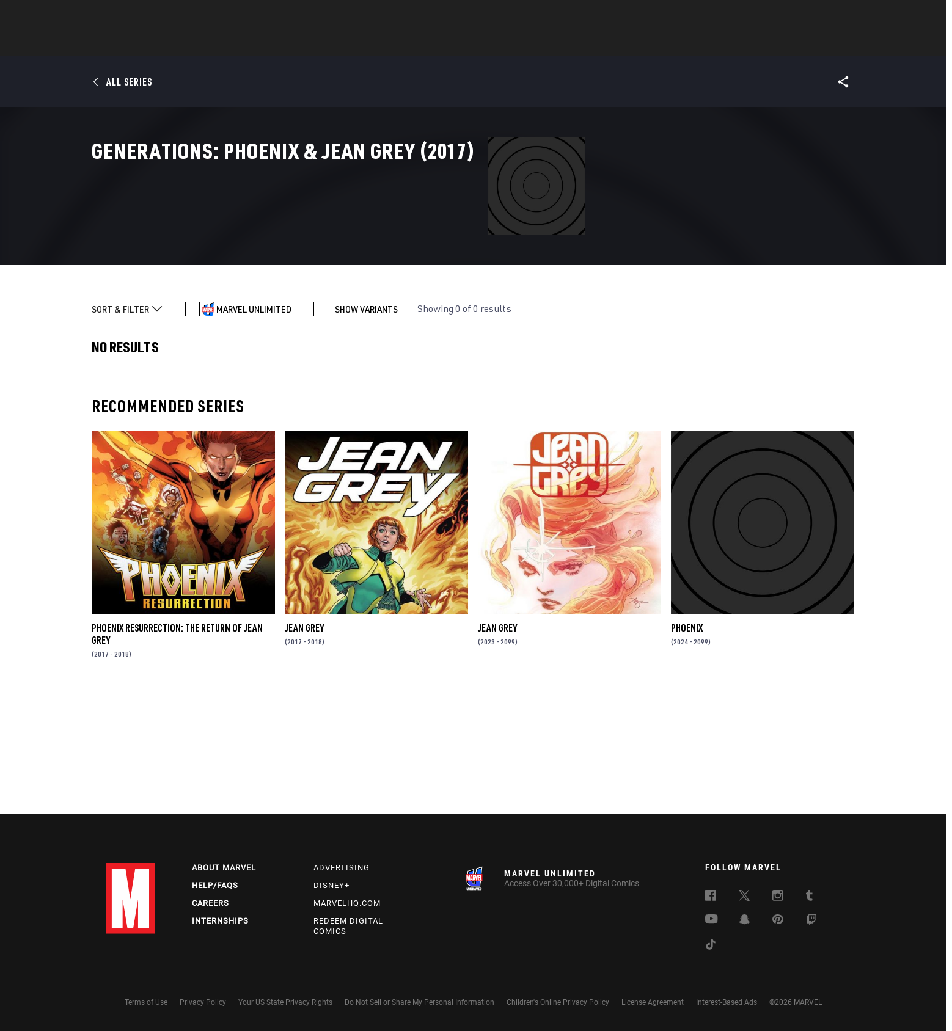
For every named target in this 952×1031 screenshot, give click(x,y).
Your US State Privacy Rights (285, 1002)
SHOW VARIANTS (366, 425)
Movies (455, 43)
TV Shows (509, 43)
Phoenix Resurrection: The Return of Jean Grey (177, 750)
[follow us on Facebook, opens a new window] (710, 897)
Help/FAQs (215, 885)
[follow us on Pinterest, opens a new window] (777, 920)
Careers (210, 903)
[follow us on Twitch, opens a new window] (811, 922)
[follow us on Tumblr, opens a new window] (809, 897)
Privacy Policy (203, 1002)
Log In (151, 16)
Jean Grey (304, 744)
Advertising (341, 867)
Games (562, 43)
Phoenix (687, 744)
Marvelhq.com (347, 903)
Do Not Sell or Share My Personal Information (419, 1002)
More (654, 43)
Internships (220, 920)
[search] (824, 15)
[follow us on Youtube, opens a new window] (711, 920)
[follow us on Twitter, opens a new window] (744, 897)
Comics (337, 43)
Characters (396, 43)
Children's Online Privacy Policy (558, 1002)
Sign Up (191, 16)
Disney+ (331, 885)
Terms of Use (146, 1002)
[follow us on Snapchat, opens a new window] (744, 921)
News (291, 43)
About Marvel (224, 867)
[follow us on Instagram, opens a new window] (777, 897)
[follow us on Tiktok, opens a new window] (710, 946)
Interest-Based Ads (726, 1002)
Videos (609, 43)
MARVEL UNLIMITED (253, 425)
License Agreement (652, 1002)
